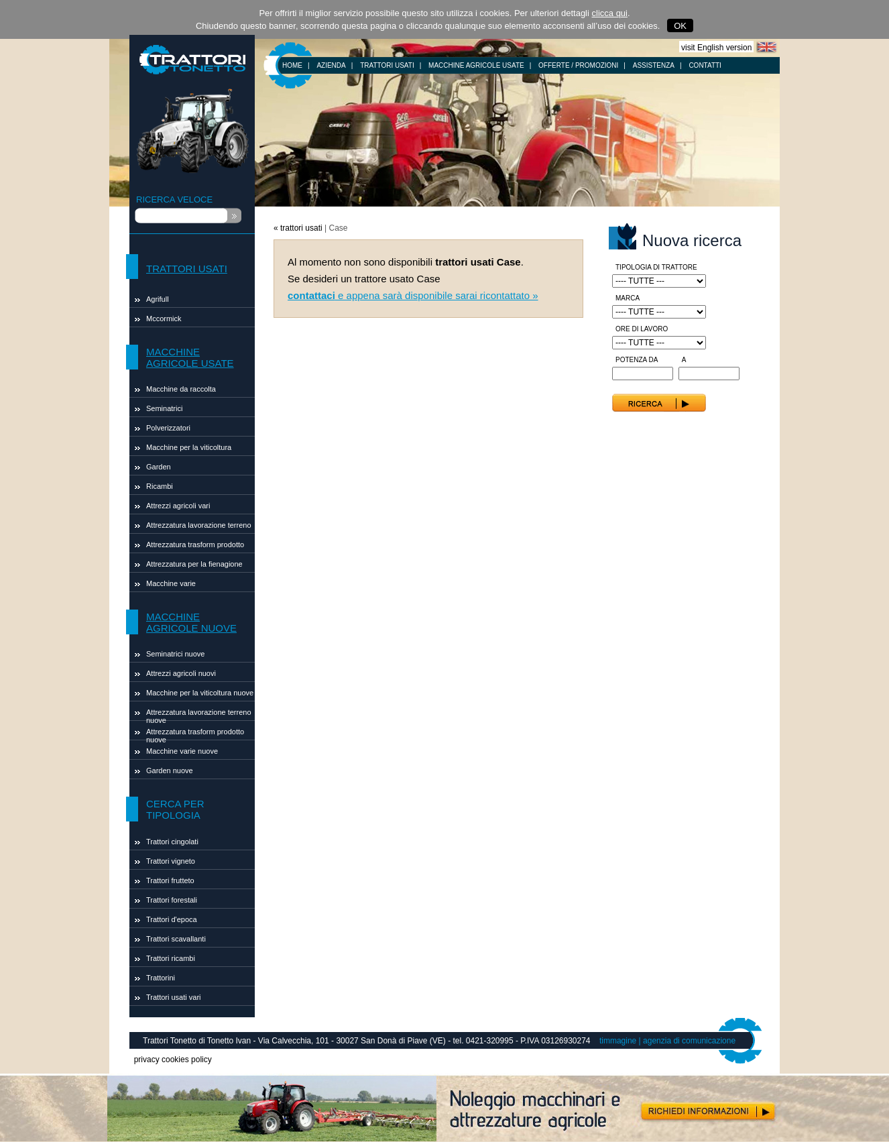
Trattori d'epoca (171, 919)
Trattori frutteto (170, 880)
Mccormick (164, 319)
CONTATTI (705, 65)
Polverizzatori (168, 428)
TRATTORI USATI (387, 65)
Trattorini (160, 978)
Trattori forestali (171, 900)
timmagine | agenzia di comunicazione (667, 1040)
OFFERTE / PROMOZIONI (578, 65)
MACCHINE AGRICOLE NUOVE (191, 622)
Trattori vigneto (170, 861)
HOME (292, 65)
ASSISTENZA (653, 65)
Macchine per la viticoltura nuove (199, 693)
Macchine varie (171, 583)
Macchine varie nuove (182, 751)
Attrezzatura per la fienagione (194, 564)
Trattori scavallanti (176, 939)
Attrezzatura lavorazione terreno (198, 525)
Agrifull (157, 299)
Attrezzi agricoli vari (178, 506)
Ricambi (159, 486)
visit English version (716, 47)
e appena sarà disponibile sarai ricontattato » (413, 295)
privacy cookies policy (173, 1059)
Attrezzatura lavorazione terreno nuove (198, 714)
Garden (158, 467)
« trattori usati (298, 228)
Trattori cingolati (172, 842)
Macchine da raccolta (181, 389)
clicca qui (610, 13)
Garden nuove (169, 770)
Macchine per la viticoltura (188, 447)
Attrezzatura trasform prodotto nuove (195, 734)
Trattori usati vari (173, 997)
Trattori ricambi (170, 958)
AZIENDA (330, 65)
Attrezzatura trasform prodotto (195, 544)
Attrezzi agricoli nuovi (181, 673)
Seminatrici (164, 408)
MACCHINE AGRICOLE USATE (476, 65)
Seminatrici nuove (175, 654)
